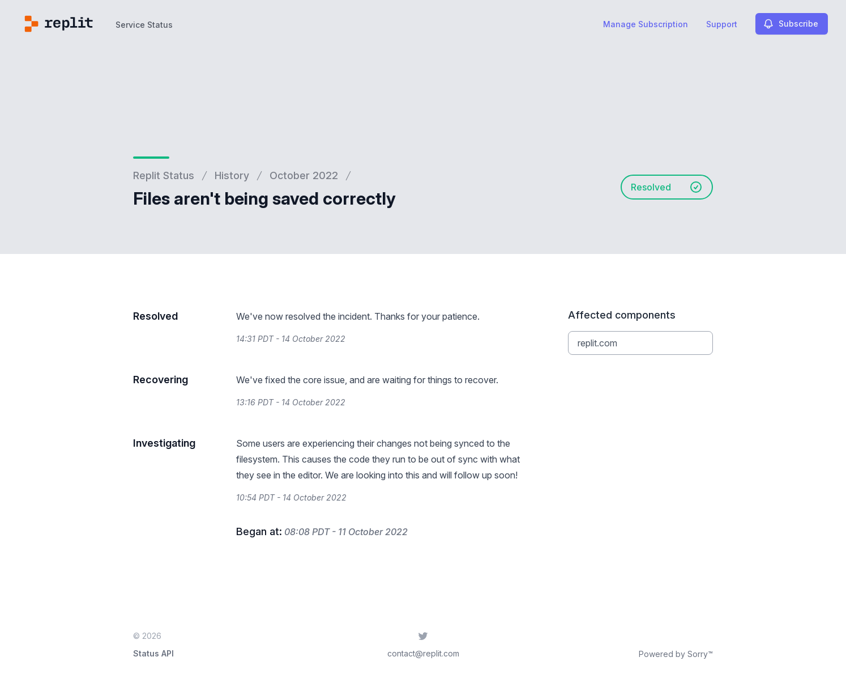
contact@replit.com (423, 653)
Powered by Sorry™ (676, 654)
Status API (153, 653)
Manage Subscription (645, 24)
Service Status (144, 24)
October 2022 (304, 175)
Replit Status (163, 175)
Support (721, 24)
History (232, 175)
